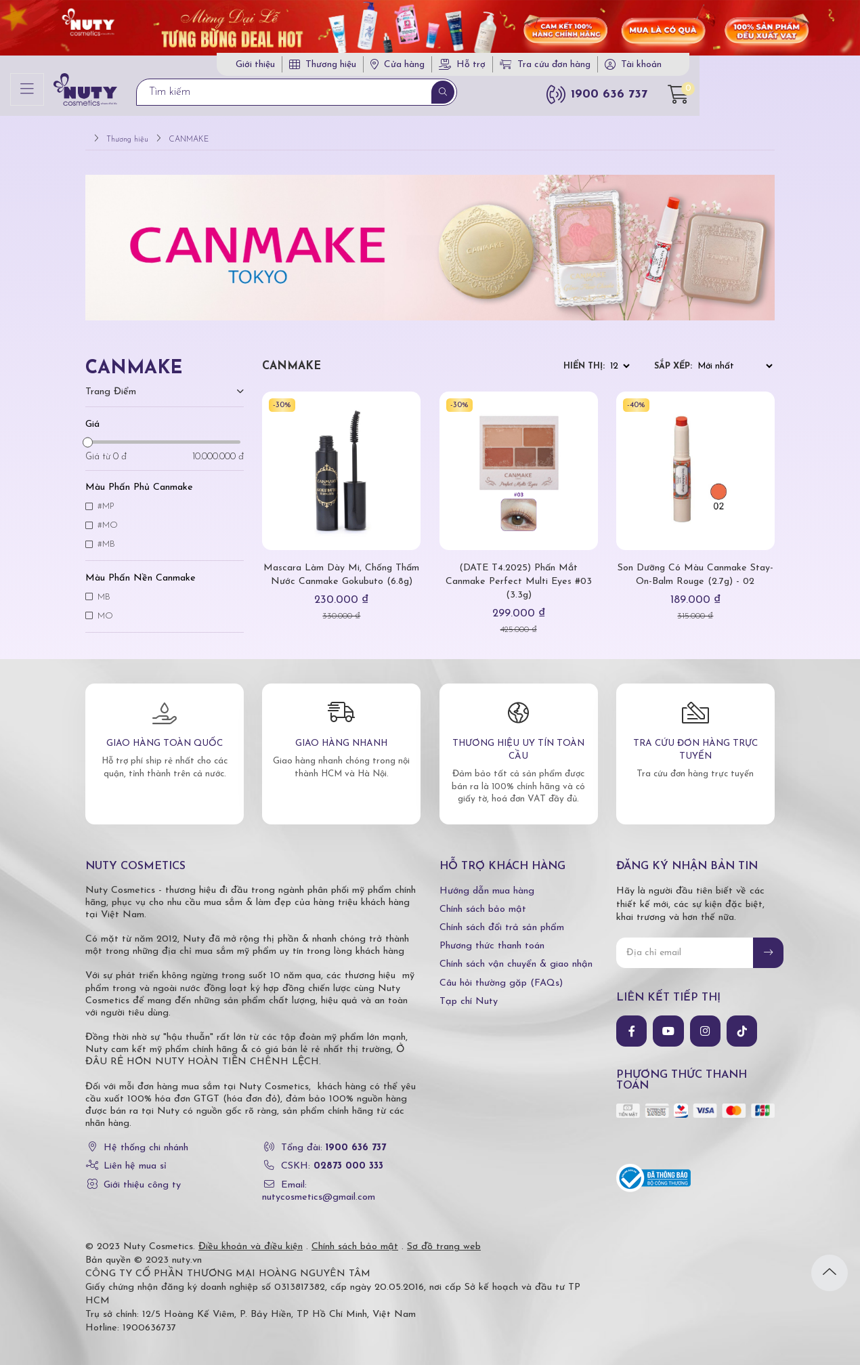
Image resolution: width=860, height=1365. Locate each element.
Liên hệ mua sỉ (135, 1159)
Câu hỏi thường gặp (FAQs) (501, 976)
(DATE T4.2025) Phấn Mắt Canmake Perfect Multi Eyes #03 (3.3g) (519, 574)
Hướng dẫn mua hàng (486, 884)
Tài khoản (726, 67)
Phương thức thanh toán (491, 939)
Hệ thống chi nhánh (146, 1141)
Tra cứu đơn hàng (630, 67)
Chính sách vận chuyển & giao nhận (516, 957)
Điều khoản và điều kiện (250, 1240)
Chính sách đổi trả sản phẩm (501, 921)
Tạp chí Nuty (468, 995)
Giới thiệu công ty (142, 1178)
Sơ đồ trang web (444, 1240)
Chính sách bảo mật (482, 903)
